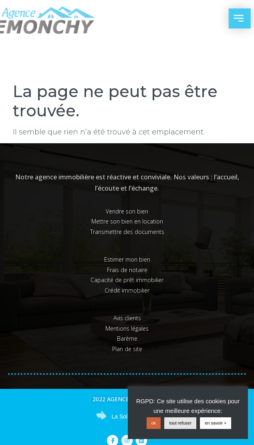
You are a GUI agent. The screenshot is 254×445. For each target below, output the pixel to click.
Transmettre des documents (127, 232)
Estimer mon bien (127, 259)
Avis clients (127, 318)
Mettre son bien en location (127, 221)
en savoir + (215, 423)
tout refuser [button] (180, 423)
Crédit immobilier (127, 290)
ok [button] (153, 423)
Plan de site (127, 349)
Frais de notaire (127, 270)
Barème (127, 338)
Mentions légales (127, 328)
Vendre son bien (127, 211)
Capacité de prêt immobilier (127, 280)
